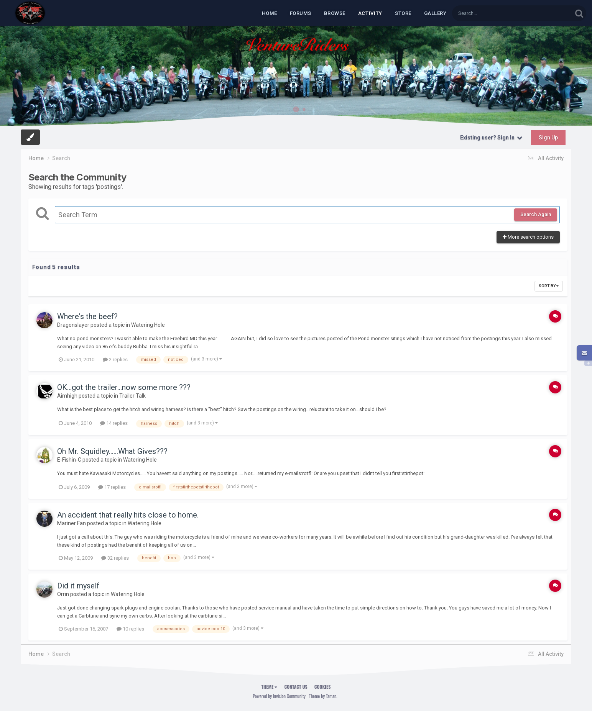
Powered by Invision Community (279, 696)
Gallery (435, 13)
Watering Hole (148, 325)
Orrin (63, 594)
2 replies (115, 359)
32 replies (115, 558)
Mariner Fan (71, 523)
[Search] (492, 13)
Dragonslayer (73, 325)
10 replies (130, 629)
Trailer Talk (132, 396)
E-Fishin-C (69, 460)
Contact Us (295, 686)
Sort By (549, 286)
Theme (269, 686)
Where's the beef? (87, 316)
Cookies (322, 686)
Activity (370, 13)
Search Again (535, 214)
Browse (334, 13)
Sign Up (548, 137)
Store (403, 13)
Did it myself (78, 585)
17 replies (112, 487)
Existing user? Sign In (491, 137)
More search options (528, 237)
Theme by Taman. (323, 696)
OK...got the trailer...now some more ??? (124, 387)
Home (269, 13)
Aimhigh (67, 396)
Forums (300, 13)
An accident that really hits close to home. (128, 514)
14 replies (114, 423)
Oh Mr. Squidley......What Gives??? (112, 451)
